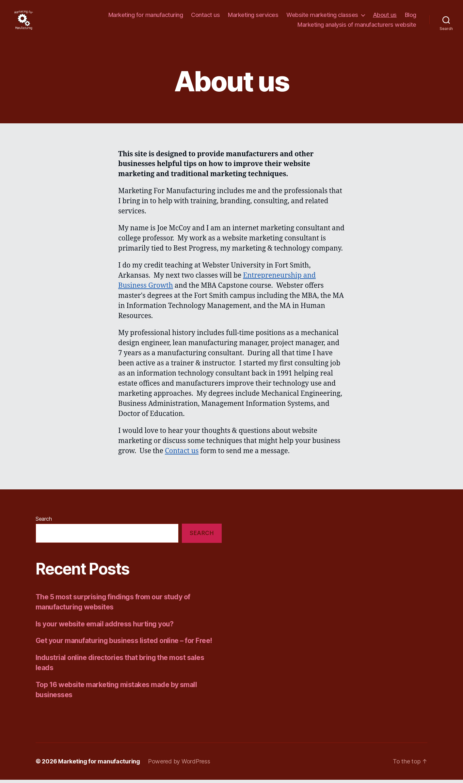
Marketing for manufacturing (145, 16)
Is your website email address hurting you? (105, 627)
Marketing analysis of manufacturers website (356, 26)
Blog (410, 16)
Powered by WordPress (179, 764)
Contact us (205, 16)
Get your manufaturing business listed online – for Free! (124, 644)
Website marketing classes (322, 16)
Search (44, 522)
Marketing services (253, 16)
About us (385, 16)
